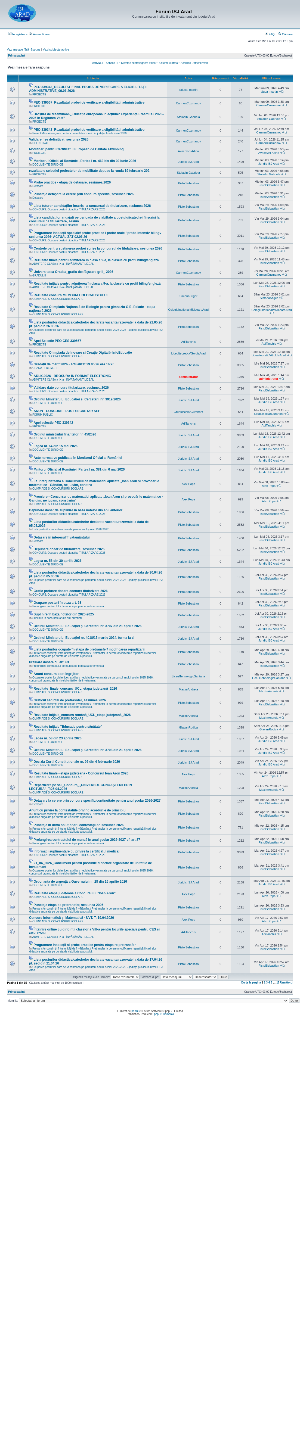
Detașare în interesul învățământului (62, 537)
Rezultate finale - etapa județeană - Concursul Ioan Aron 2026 (81, 773)
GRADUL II (39, 275)
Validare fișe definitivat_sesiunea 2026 (58, 139)
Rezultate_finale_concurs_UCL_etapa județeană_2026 (75, 688)
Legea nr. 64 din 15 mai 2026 (56, 446)
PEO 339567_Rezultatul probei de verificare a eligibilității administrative (89, 102)
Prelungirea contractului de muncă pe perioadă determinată (68, 606)
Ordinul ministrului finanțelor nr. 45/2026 (65, 434)
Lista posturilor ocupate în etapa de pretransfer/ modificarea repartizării (89, 649)
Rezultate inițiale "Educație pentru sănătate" (68, 727)
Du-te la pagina (251, 982)
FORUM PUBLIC (42, 414)
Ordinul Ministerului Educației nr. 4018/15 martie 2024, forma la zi (84, 638)
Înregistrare (17, 34)
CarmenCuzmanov (188, 103)
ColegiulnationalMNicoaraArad (188, 309)
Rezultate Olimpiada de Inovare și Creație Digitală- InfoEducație (83, 352)
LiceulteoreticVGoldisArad (188, 353)
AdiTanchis (188, 341)
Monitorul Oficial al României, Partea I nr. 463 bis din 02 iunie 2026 (85, 161)
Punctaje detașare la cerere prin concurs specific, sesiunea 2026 (84, 194)
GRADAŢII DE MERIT (45, 367)
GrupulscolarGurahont (188, 411)
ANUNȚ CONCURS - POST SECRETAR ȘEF (67, 411)
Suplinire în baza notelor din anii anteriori (57, 618)
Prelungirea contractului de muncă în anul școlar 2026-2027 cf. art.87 (87, 840)
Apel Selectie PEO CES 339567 (57, 341)
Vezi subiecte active (56, 49)
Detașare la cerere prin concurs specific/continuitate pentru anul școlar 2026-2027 (97, 800)
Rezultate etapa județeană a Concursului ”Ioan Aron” (75, 893)
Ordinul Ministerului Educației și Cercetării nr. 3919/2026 (77, 399)
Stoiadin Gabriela (188, 117)
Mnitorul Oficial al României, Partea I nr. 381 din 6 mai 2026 (79, 469)
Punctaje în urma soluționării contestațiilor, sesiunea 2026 (79, 825)
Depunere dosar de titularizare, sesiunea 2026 (69, 549)
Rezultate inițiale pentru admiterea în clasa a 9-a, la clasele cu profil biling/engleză (97, 283)
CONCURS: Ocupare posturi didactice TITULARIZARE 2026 (68, 209)
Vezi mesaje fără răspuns (24, 49)
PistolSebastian (188, 183)
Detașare (38, 186)
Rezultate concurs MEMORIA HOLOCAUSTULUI (71, 295)
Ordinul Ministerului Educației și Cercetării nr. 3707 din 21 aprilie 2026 (88, 626)
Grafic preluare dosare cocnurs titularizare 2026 (71, 591)
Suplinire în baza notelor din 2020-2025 (64, 614)
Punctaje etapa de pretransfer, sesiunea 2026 (68, 905)
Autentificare (39, 34)
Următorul (286, 982)
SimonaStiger (188, 296)
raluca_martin (188, 89)
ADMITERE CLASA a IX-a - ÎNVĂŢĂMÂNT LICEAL (63, 263)
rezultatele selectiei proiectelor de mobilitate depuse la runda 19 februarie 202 (89, 171)
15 (277, 982)
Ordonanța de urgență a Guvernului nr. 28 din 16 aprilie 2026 (80, 881)
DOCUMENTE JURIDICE (47, 164)
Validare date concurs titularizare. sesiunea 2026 (71, 388)
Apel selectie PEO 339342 (53, 423)
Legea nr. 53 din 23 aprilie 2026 (58, 738)
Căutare (285, 34)
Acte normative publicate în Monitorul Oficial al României (78, 458)
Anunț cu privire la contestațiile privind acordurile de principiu (77, 810)
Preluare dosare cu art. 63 (49, 662)
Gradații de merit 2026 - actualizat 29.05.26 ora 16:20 (74, 364)
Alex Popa (188, 483)
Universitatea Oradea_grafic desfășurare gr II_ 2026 (73, 272)
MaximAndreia (188, 689)
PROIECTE (39, 94)
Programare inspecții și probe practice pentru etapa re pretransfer (85, 945)
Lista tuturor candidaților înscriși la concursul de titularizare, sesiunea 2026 (92, 206)
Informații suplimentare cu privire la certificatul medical (76, 851)
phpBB (135, 1011)
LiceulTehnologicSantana (188, 676)
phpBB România (164, 1014)
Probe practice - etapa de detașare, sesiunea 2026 (72, 182)
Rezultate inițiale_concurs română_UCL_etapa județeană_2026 (82, 715)
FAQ (270, 34)
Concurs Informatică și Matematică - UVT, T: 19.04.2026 (71, 918)
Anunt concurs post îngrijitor (56, 674)
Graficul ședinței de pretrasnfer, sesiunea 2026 (70, 700)
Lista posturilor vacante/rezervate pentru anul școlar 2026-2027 (70, 529)
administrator (188, 376)
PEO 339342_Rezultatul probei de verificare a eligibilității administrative (89, 130)
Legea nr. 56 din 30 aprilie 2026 (58, 561)
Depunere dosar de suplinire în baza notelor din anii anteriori (76, 510)
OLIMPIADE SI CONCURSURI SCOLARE (57, 298)
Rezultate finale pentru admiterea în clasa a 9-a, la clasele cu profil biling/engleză (96, 260)
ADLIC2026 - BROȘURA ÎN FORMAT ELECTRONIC (72, 376)
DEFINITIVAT (40, 143)
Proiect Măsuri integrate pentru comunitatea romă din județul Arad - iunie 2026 (79, 133)
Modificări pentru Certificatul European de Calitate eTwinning (76, 149)
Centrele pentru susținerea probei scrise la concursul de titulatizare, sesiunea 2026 (98, 248)
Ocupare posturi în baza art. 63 (57, 603)
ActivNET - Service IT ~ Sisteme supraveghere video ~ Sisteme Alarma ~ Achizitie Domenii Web (150, 62)
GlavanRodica (188, 727)
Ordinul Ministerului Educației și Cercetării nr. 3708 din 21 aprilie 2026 (88, 750)
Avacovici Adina (188, 151)
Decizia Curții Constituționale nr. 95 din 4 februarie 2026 (77, 762)
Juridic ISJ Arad (188, 161)
